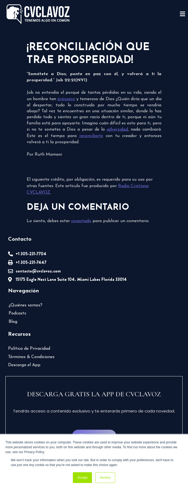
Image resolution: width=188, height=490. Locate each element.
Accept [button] (82, 478)
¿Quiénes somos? (25, 305)
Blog (13, 322)
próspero (66, 99)
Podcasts (17, 313)
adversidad (117, 129)
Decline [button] (105, 478)
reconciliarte (91, 136)
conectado (81, 221)
